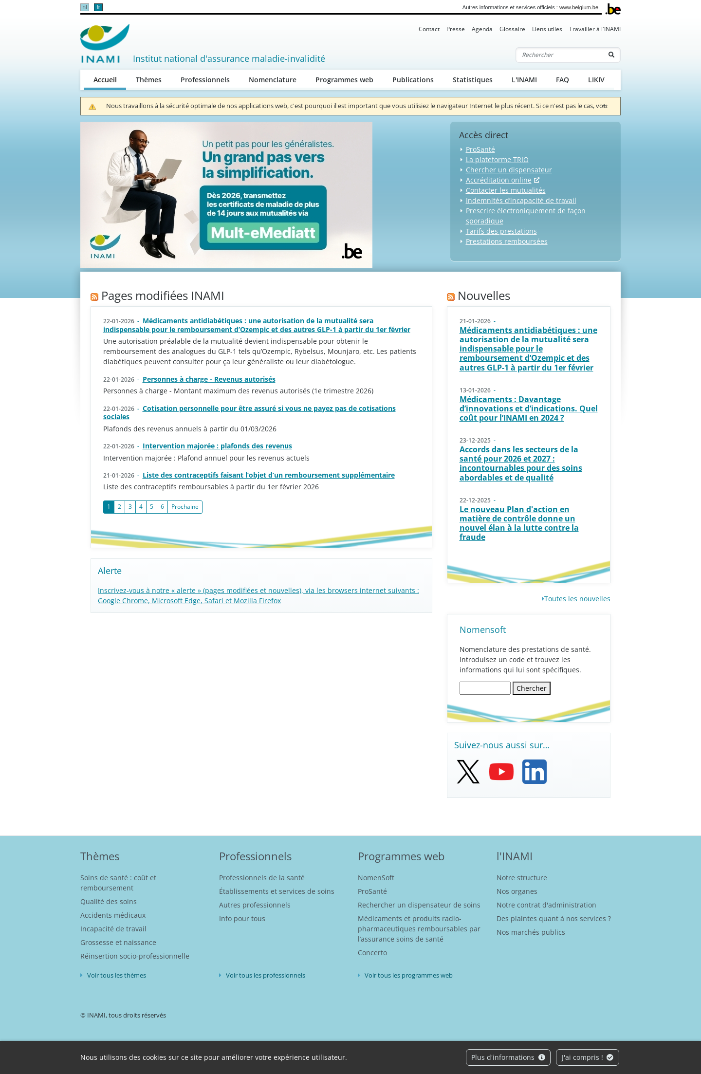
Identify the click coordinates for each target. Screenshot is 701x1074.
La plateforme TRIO (497, 159)
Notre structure (522, 877)
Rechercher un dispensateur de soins (419, 904)
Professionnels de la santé (262, 877)
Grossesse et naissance (118, 942)
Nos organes (517, 891)
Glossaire (512, 29)
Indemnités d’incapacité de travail (521, 200)
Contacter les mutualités (506, 190)
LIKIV (596, 79)
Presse (455, 29)
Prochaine (185, 506)
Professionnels (205, 79)
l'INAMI (515, 856)
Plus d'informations (508, 1057)
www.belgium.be (578, 7)
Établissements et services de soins (276, 891)
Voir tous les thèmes (116, 975)
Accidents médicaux (113, 915)
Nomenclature (272, 79)
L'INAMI (524, 79)
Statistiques (473, 79)
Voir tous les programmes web (409, 975)
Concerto (372, 952)
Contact (429, 29)
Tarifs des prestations (501, 231)
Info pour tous (242, 918)
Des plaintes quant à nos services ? (554, 918)
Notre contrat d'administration (546, 904)
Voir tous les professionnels (265, 975)
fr (98, 7)
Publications (413, 79)
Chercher (532, 688)
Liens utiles (547, 29)
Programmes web (344, 79)
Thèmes (149, 79)
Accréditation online (499, 180)
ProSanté (480, 149)
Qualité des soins (108, 901)
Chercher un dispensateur (509, 169)
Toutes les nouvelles (577, 598)
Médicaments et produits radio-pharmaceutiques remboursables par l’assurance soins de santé (419, 929)
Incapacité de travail (113, 928)
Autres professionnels (255, 904)
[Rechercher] (559, 55)
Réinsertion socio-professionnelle (134, 956)
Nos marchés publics (531, 932)
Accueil (110, 79)
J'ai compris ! (588, 1057)
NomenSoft (376, 877)
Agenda (482, 29)
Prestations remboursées (507, 241)
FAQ (562, 79)
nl (84, 7)
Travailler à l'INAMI (595, 29)
